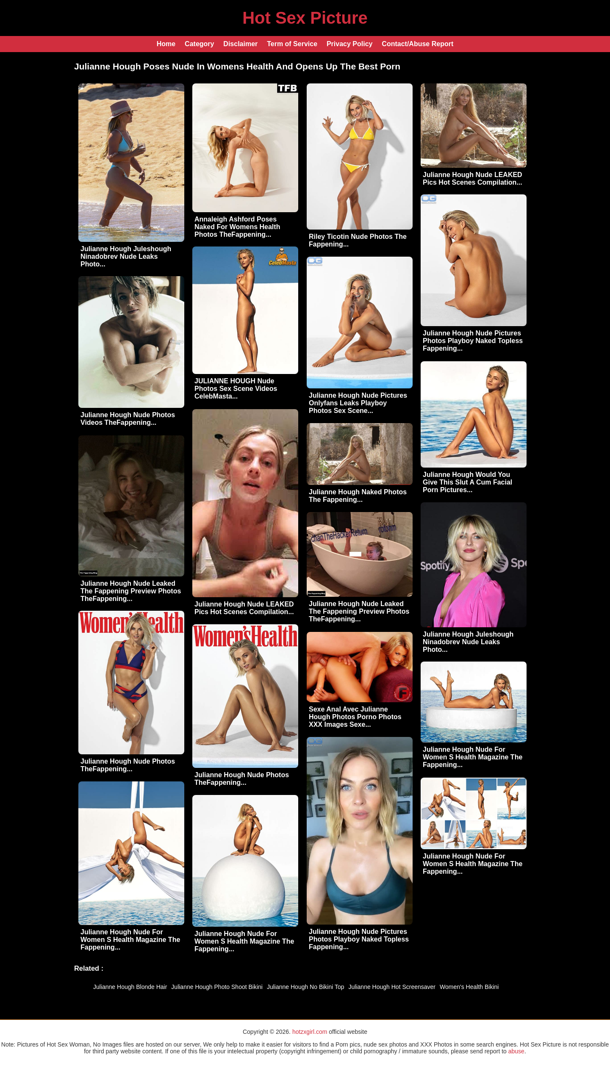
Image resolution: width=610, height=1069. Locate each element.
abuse (516, 1051)
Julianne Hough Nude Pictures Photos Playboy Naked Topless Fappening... (473, 341)
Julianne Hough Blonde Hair (130, 986)
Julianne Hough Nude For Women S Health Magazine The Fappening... (472, 757)
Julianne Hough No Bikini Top (305, 986)
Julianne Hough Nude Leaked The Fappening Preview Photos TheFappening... (130, 591)
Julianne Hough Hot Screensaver (392, 986)
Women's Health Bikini (469, 986)
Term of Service (292, 43)
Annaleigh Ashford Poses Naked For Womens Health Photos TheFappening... (237, 227)
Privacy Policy (350, 43)
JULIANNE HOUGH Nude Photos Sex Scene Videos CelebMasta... (235, 388)
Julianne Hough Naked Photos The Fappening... (358, 495)
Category (199, 43)
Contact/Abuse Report (417, 43)
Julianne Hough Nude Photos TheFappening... (127, 765)
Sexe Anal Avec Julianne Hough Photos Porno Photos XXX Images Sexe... (355, 717)
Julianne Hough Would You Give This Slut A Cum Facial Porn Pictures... (467, 482)
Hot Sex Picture (305, 17)
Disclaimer (240, 43)
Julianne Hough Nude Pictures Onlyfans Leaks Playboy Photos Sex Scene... (358, 403)
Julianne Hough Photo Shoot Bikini (217, 986)
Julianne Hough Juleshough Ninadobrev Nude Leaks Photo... (125, 256)
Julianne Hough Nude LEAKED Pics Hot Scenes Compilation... (472, 178)
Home (166, 43)
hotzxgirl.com (309, 1031)
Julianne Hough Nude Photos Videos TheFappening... (127, 418)
